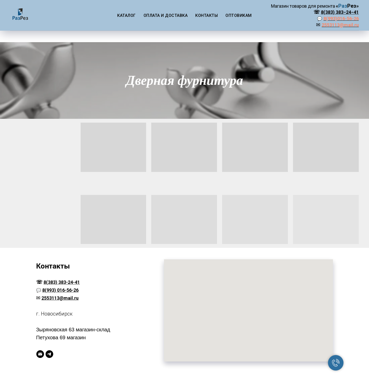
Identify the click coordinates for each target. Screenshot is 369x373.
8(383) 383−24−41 (340, 12)
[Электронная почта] (40, 354)
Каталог (126, 15)
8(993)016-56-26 (341, 18)
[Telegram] (49, 354)
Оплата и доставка (166, 15)
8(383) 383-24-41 (62, 282)
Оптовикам (238, 15)
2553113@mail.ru (340, 25)
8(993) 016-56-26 (60, 290)
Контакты (206, 15)
